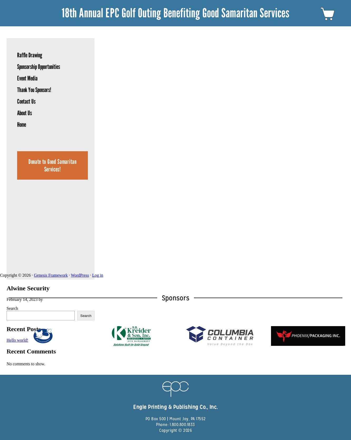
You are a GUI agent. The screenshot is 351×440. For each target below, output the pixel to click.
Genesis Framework (51, 275)
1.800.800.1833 (182, 424)
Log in (97, 275)
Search (12, 308)
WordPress (80, 275)
